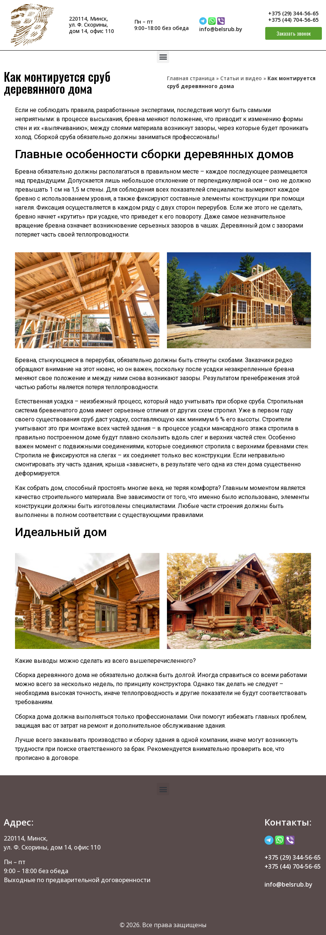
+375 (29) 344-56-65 (293, 13)
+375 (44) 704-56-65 (293, 19)
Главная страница (191, 78)
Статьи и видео (241, 78)
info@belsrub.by (220, 29)
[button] (163, 57)
